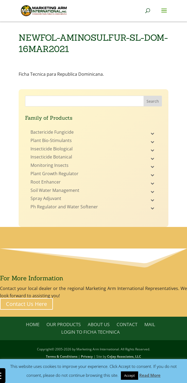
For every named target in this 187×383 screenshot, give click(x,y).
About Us (99, 324)
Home (32, 324)
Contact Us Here (26, 304)
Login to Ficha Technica (90, 332)
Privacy (87, 356)
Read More (150, 375)
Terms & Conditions (61, 356)
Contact (127, 324)
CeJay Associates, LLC (124, 356)
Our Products (63, 324)
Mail (149, 324)
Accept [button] (129, 375)
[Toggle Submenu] (152, 133)
